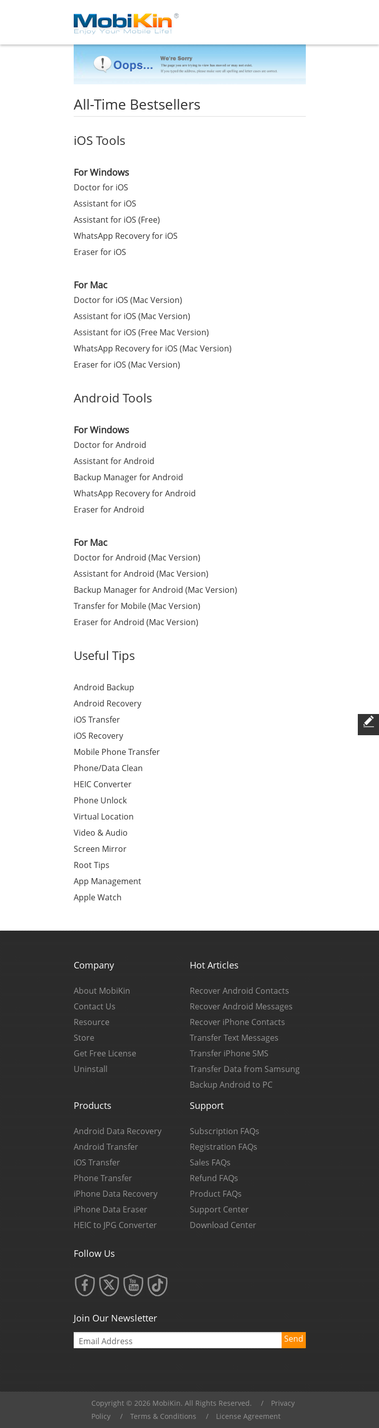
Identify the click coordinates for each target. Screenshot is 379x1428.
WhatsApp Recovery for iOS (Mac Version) (153, 348)
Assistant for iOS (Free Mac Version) (141, 332)
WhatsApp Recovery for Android (135, 493)
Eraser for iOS (100, 252)
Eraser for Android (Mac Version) (136, 622)
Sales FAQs (210, 1162)
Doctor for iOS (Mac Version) (128, 299)
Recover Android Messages (241, 1006)
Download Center (223, 1225)
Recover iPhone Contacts (237, 1022)
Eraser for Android (109, 509)
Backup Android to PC (231, 1084)
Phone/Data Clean (108, 768)
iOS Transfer (97, 719)
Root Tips (92, 865)
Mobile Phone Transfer (117, 751)
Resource (92, 1022)
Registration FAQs (223, 1146)
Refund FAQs (214, 1178)
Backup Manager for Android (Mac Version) (155, 589)
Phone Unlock (100, 800)
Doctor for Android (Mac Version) (137, 557)
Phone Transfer (103, 1178)
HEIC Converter (103, 784)
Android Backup (104, 687)
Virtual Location (104, 816)
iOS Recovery (98, 735)
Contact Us (95, 1006)
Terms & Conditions (163, 1416)
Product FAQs (216, 1193)
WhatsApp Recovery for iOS (126, 235)
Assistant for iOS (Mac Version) (132, 316)
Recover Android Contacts (239, 990)
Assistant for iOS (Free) (117, 219)
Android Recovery (107, 703)
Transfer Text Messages (234, 1037)
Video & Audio (101, 832)
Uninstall (90, 1069)
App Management (107, 881)
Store (84, 1037)
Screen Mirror (100, 848)
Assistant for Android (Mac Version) (141, 573)
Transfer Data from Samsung (245, 1069)
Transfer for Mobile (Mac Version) (137, 605)
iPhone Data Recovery (115, 1193)
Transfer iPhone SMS (229, 1053)
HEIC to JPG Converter (115, 1225)
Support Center (219, 1209)
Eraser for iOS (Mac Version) (127, 364)
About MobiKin (102, 990)
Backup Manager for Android (128, 477)
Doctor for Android (110, 444)
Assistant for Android (114, 461)
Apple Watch (98, 897)
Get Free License (105, 1053)
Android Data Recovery (117, 1131)
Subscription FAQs (224, 1131)
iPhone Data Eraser (110, 1209)
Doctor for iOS (101, 187)
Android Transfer (106, 1146)
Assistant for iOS (105, 203)
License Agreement (248, 1416)
